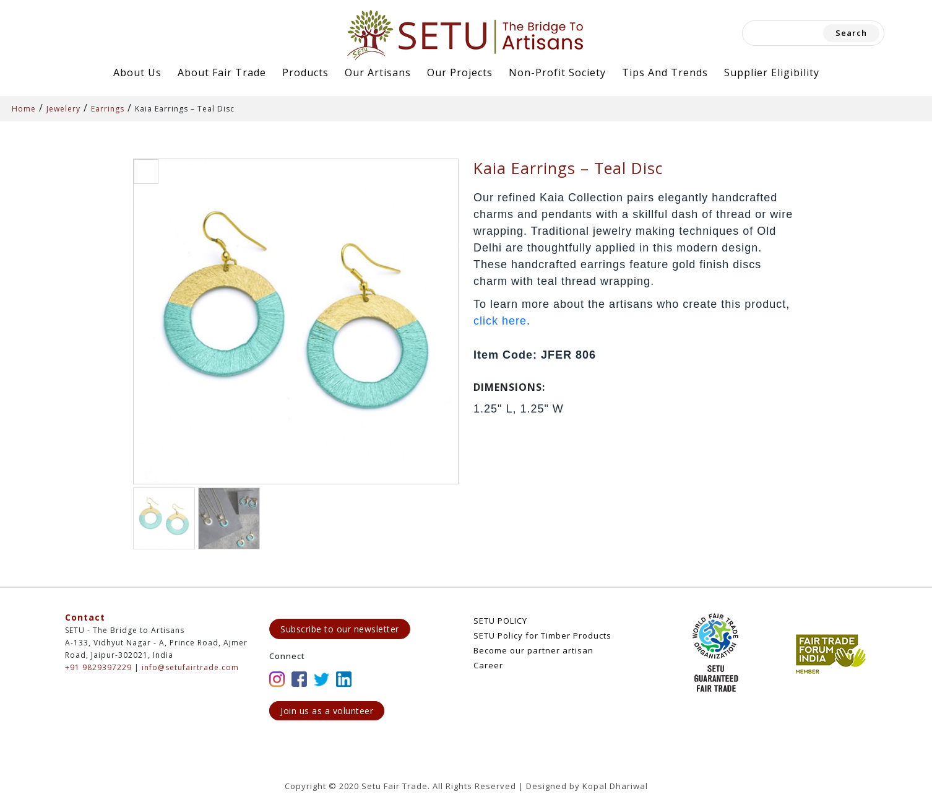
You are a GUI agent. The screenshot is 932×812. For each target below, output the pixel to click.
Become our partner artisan (533, 650)
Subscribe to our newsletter (339, 629)
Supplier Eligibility (771, 72)
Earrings (107, 108)
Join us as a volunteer (326, 711)
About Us (137, 72)
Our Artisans (378, 72)
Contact (85, 617)
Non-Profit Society (557, 72)
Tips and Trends (665, 72)
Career (488, 665)
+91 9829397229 (98, 667)
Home (24, 108)
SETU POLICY (500, 620)
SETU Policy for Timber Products (542, 635)
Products (305, 72)
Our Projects (460, 72)
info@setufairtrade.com (190, 667)
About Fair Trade (222, 72)
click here (500, 321)
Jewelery (63, 108)
